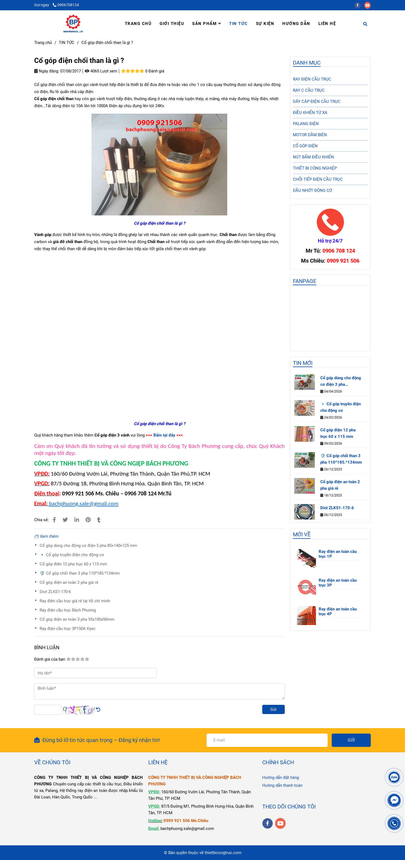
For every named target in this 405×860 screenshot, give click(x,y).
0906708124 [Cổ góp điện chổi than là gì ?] (66, 5)
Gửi (273, 709)
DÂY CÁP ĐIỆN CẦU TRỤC (316, 101)
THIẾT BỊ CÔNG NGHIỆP (315, 168)
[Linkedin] (77, 520)
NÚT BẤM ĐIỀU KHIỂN (313, 157)
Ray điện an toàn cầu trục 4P (338, 611)
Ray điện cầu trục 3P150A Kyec (68, 628)
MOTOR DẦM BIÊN (310, 134)
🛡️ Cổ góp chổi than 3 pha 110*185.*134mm (80, 573)
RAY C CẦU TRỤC (309, 90)
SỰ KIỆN (265, 23)
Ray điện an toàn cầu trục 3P (338, 583)
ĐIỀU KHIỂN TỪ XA (310, 112)
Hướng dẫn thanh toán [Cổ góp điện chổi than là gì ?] (282, 785)
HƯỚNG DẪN (296, 23)
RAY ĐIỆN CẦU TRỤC (312, 79)
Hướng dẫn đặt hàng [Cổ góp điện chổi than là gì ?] (280, 777)
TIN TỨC (238, 23)
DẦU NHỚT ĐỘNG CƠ (312, 190)
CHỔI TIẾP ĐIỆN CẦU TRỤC (318, 179)
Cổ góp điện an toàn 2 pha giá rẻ (69, 582)
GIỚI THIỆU (172, 23)
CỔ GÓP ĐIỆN (305, 146)
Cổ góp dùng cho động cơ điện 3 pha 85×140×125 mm (88, 545)
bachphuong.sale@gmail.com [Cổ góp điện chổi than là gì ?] (83, 503)
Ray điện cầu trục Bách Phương (68, 610)
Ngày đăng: (46, 71)
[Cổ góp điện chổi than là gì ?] (73, 23)
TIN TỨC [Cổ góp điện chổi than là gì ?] (66, 42)
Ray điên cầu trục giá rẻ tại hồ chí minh (75, 600)
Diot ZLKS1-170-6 (55, 591)
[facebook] (359, 5)
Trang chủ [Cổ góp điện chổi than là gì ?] (43, 42)
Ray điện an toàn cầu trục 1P (338, 554)
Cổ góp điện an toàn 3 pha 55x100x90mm (77, 619)
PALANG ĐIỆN (306, 123)
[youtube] (369, 5)
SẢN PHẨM (206, 23)
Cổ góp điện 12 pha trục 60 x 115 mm (73, 564)
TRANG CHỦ (138, 23)
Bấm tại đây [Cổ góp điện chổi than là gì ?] (164, 435)
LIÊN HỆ (327, 23)
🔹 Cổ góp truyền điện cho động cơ (72, 554)
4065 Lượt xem (101, 71)
